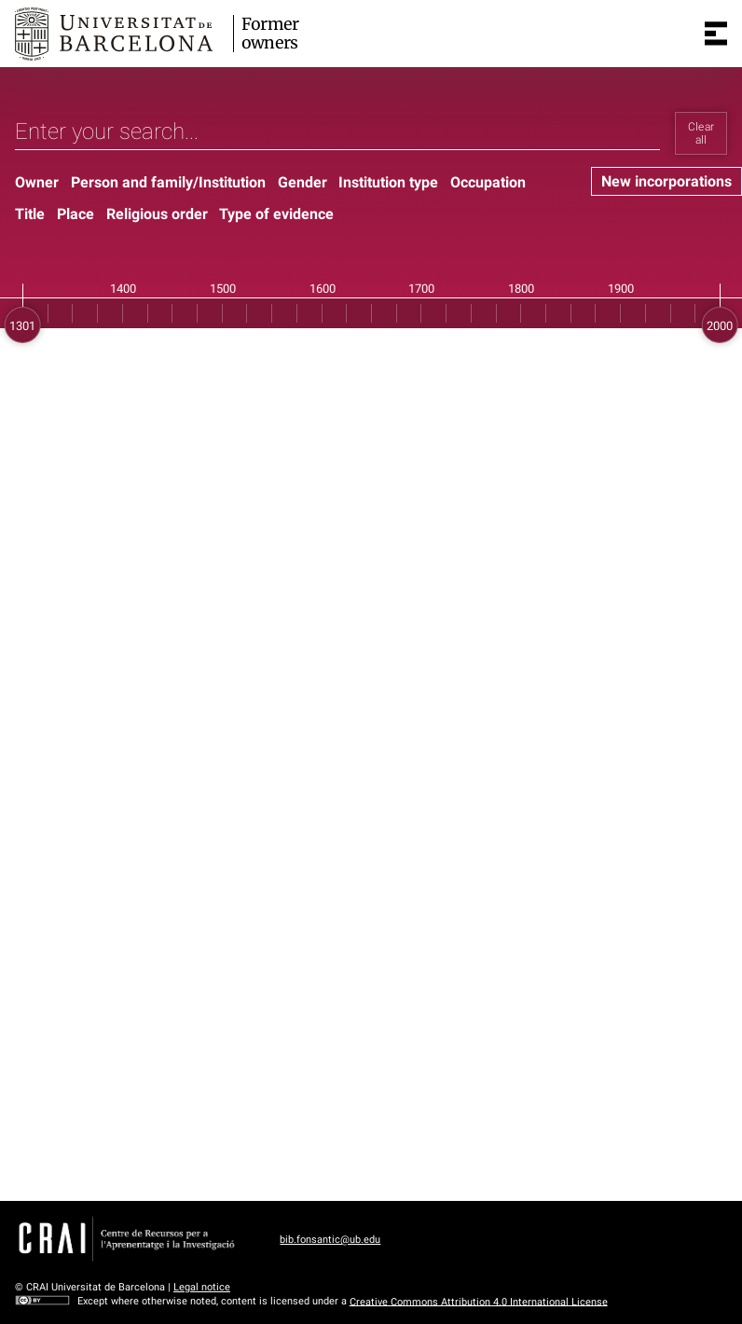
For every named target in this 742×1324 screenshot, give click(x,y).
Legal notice (201, 1287)
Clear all (701, 133)
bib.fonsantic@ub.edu (330, 1240)
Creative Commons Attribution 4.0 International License (479, 1301)
